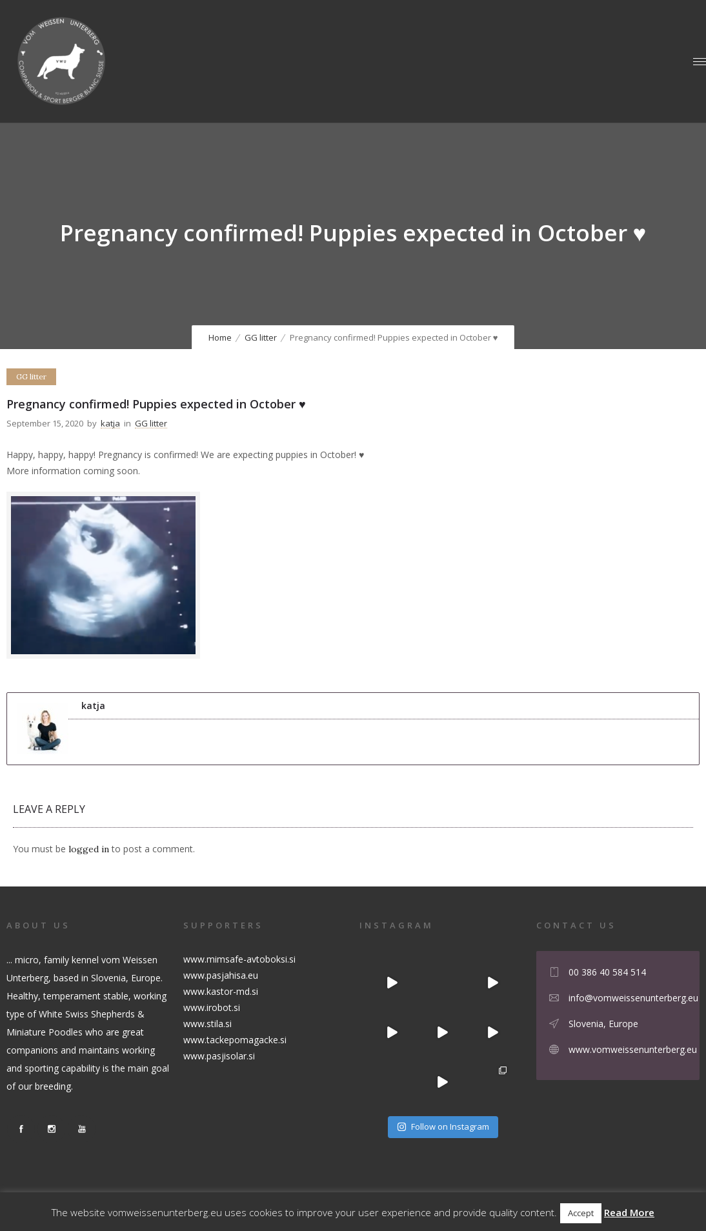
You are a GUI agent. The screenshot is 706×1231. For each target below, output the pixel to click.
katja (110, 423)
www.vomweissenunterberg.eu (633, 1049)
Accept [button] (581, 1213)
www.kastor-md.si (220, 991)
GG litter (261, 337)
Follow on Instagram (443, 1126)
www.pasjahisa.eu (220, 975)
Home (220, 337)
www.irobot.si (211, 1007)
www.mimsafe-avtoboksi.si (239, 959)
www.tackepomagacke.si (235, 1040)
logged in (88, 849)
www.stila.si (207, 1023)
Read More (629, 1212)
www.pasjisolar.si (219, 1056)
